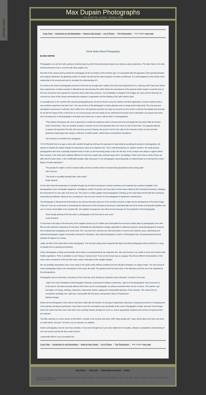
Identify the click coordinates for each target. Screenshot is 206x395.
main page (149, 34)
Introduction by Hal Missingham (68, 34)
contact (127, 370)
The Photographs (124, 34)
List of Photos (108, 34)
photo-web (93, 370)
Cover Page (47, 34)
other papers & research (111, 370)
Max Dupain (81, 370)
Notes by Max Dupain (92, 34)
